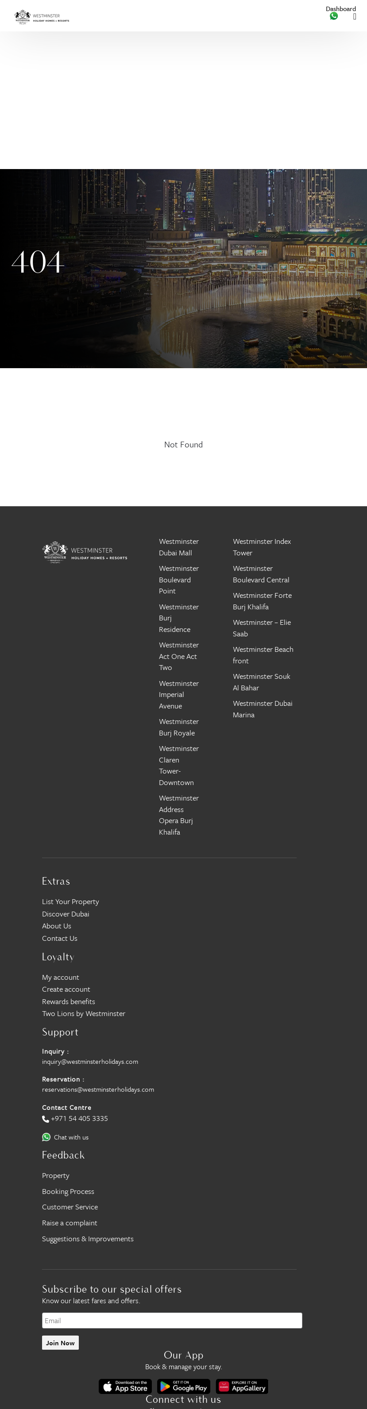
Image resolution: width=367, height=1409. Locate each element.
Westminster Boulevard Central (261, 573)
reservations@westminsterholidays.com (98, 1089)
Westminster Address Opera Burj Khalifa (179, 814)
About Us (56, 925)
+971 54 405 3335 (79, 1118)
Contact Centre (67, 1107)
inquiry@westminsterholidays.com (90, 1061)
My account (60, 976)
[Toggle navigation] (354, 15)
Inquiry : (55, 1051)
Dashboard (341, 8)
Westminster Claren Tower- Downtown (179, 765)
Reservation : (63, 1079)
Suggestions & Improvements (88, 1238)
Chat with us (71, 1137)
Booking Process (68, 1191)
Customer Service (70, 1206)
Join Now (60, 1342)
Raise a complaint (69, 1222)
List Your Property (70, 901)
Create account (66, 988)
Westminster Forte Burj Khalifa (262, 600)
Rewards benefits (68, 1001)
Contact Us (59, 937)
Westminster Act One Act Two (179, 656)
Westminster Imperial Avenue (179, 694)
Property (56, 1175)
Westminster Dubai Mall (179, 546)
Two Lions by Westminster (83, 1013)
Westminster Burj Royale (179, 727)
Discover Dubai (65, 913)
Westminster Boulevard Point (179, 579)
